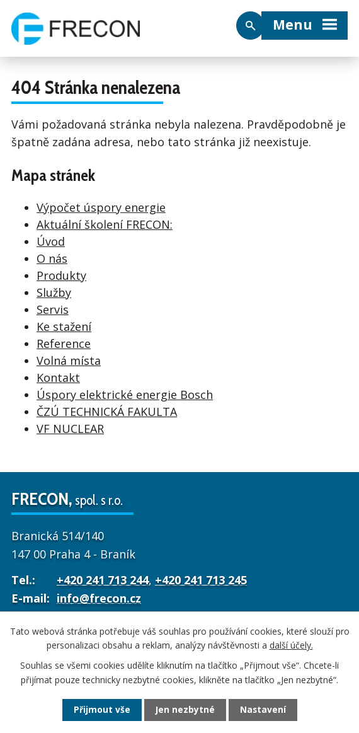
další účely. (291, 644)
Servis (53, 307)
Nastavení (263, 710)
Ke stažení (64, 324)
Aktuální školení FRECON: (105, 222)
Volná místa (69, 358)
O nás (52, 256)
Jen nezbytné (185, 710)
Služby (54, 290)
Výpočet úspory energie (101, 205)
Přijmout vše (101, 710)
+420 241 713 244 (103, 578)
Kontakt (58, 375)
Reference (64, 341)
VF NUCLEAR (70, 426)
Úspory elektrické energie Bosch (125, 392)
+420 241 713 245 (201, 578)
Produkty (61, 273)
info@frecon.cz (99, 596)
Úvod (51, 239)
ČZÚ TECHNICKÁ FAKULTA (107, 409)
